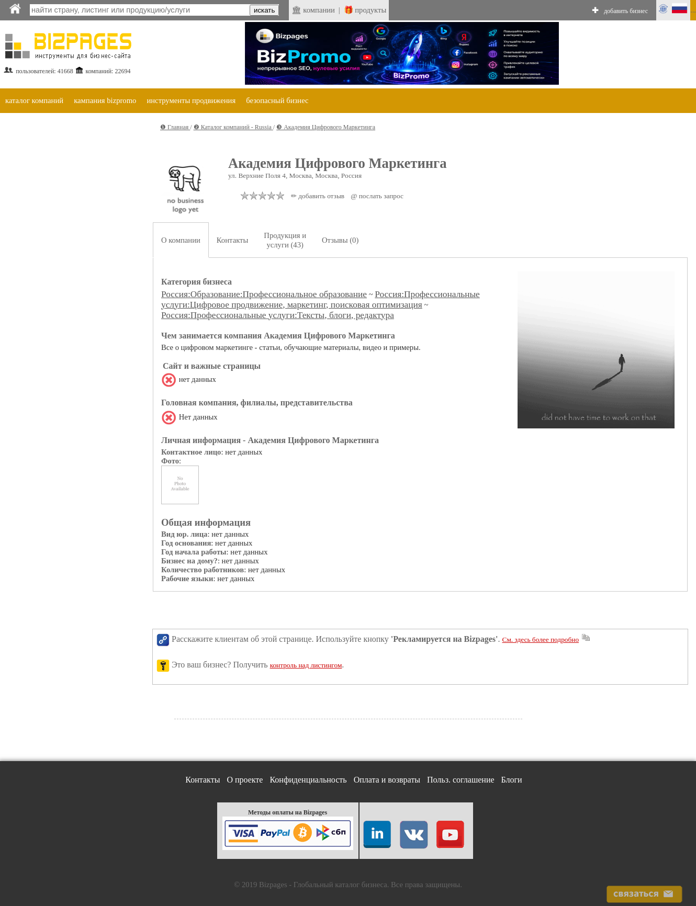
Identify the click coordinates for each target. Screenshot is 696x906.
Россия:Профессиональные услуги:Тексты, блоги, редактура (277, 315)
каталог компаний (34, 100)
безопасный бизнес (277, 100)
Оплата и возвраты (387, 779)
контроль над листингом (306, 665)
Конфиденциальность (308, 779)
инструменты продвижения (191, 100)
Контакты (233, 240)
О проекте (245, 779)
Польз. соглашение (461, 779)
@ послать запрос (377, 196)
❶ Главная (175, 127)
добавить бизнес (626, 11)
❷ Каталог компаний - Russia (233, 127)
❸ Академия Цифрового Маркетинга (325, 127)
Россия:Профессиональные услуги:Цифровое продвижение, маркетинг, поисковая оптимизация (320, 299)
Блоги (511, 779)
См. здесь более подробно (540, 639)
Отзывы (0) (340, 240)
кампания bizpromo (105, 100)
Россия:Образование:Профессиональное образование (264, 294)
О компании (180, 240)
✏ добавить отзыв (317, 196)
